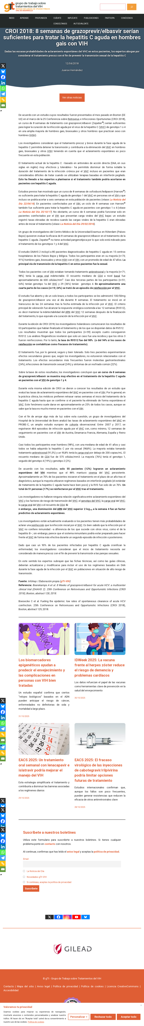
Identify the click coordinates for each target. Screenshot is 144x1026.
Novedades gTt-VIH (35, 877)
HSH (32, 135)
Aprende (24, 18)
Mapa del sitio (25, 986)
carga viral (42, 275)
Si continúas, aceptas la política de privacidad (49, 882)
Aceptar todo (128, 1016)
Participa (110, 18)
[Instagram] (67, 917)
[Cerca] (141, 1005)
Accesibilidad (11, 990)
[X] (3, 66)
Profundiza (41, 18)
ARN (67, 312)
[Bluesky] (3, 71)
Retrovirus (73, 119)
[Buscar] (131, 7)
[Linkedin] (3, 83)
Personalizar (77, 1016)
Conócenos (127, 18)
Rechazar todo (103, 1016)
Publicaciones (91, 18)
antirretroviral (96, 271)
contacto (50, 843)
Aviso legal (43, 986)
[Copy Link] (3, 99)
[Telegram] (3, 94)
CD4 (100, 275)
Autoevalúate (81, 24)
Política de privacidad (65, 986)
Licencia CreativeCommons (123, 986)
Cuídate (57, 18)
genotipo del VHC (91, 500)
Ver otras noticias (72, 97)
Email (26, 859)
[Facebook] (3, 77)
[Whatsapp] (3, 88)
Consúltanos (60, 24)
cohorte (73, 424)
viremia (93, 472)
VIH (117, 195)
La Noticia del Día (33, 871)
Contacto (9, 986)
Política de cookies (36, 1022)
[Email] (3, 105)
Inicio (11, 18)
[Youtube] (76, 917)
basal (117, 275)
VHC (102, 127)
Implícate (72, 18)
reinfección (100, 287)
